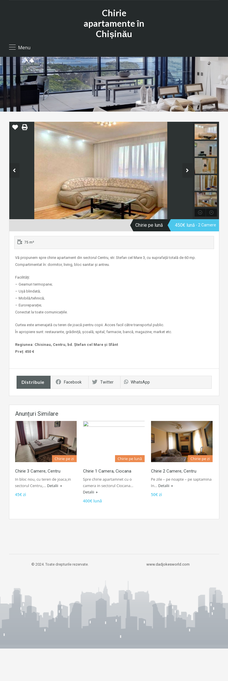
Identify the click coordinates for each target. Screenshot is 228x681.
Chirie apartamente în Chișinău (114, 23)
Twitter (103, 382)
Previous (14, 170)
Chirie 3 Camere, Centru (37, 471)
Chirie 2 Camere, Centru (173, 471)
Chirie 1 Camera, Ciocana (107, 471)
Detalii (54, 485)
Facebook (69, 382)
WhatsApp (137, 382)
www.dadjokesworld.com (168, 564)
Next (187, 170)
